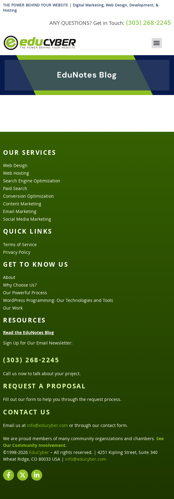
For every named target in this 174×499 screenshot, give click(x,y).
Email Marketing (19, 212)
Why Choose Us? (20, 286)
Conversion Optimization (28, 197)
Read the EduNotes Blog (28, 333)
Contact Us (26, 413)
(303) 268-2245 (148, 23)
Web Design (15, 166)
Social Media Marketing (27, 220)
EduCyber (39, 453)
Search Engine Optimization (31, 181)
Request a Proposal (44, 387)
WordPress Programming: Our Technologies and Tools (58, 301)
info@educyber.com (47, 426)
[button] (157, 43)
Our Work (13, 309)
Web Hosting (16, 174)
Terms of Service (20, 245)
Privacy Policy (16, 253)
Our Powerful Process (25, 293)
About (9, 278)
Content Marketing (22, 204)
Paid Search (15, 189)
